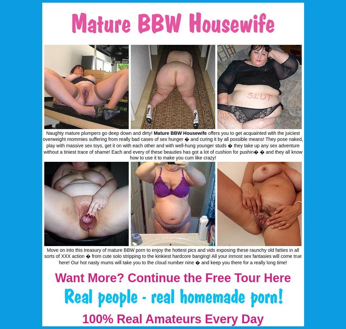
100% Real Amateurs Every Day (173, 319)
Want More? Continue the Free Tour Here (173, 278)
